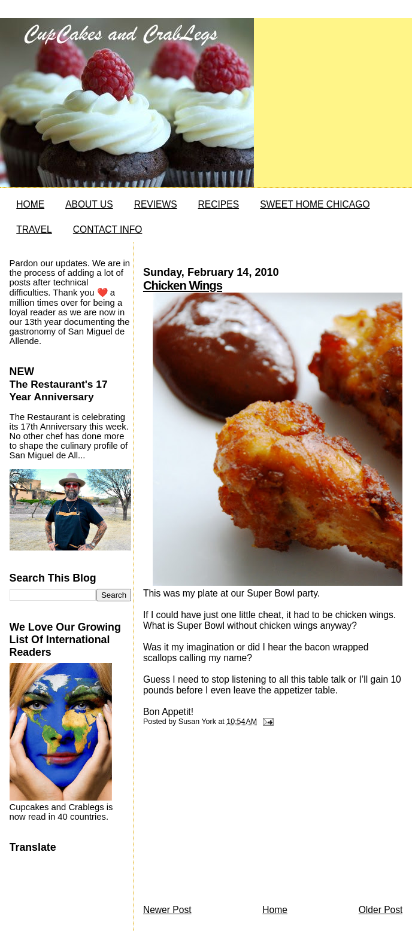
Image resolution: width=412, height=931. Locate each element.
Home (274, 910)
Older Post (381, 910)
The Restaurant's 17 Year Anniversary (59, 390)
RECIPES (218, 204)
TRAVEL (34, 229)
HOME (30, 204)
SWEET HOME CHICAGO (314, 204)
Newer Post (167, 910)
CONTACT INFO (108, 229)
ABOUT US (89, 204)
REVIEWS (155, 204)
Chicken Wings (182, 285)
